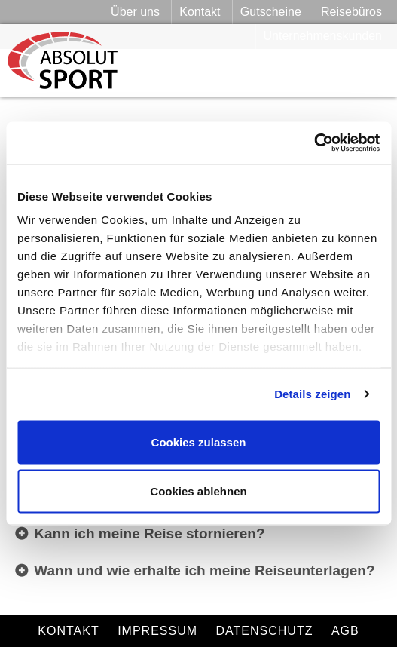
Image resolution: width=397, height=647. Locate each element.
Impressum (157, 630)
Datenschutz (264, 630)
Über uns (135, 11)
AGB (345, 630)
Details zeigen (312, 394)
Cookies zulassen (198, 441)
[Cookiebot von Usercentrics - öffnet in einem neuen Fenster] (314, 143)
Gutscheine (270, 11)
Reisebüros (351, 11)
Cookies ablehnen (198, 491)
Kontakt (199, 11)
